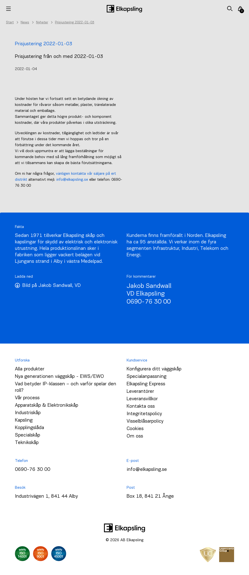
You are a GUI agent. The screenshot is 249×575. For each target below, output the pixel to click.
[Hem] (124, 8)
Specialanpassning (146, 376)
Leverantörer (140, 391)
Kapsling (24, 420)
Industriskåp (28, 412)
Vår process (27, 398)
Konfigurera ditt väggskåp (154, 369)
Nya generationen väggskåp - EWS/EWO (59, 376)
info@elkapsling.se (72, 180)
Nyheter (42, 22)
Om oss (135, 436)
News (25, 22)
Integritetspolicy (144, 413)
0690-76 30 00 (149, 302)
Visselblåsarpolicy (145, 421)
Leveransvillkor (142, 399)
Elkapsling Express (146, 384)
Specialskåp (27, 435)
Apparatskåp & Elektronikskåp (46, 405)
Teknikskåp (27, 442)
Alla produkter (29, 369)
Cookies (135, 428)
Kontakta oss (141, 406)
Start (10, 22)
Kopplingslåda (29, 427)
